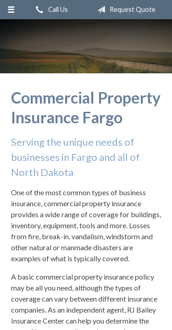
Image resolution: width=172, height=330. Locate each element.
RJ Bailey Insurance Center (86, 46)
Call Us (50, 10)
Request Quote (124, 10)
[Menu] (11, 10)
